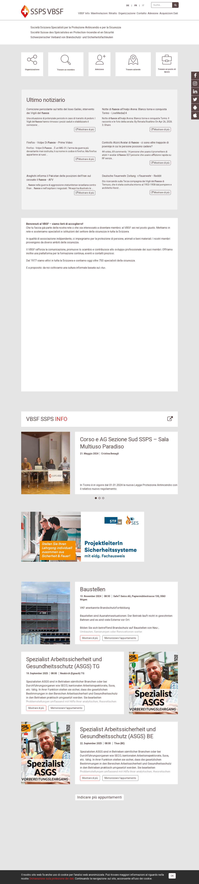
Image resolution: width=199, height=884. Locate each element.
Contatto (141, 13)
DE (127, 5)
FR (135, 5)
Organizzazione (127, 13)
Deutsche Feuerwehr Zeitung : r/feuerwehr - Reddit (131, 175)
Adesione (153, 13)
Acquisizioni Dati (169, 13)
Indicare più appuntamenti (99, 797)
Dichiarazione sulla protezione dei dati (51, 878)
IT (143, 5)
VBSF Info (84, 13)
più (85, 129)
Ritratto (113, 13)
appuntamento (120, 638)
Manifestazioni (99, 13)
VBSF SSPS (46, 419)
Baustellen (92, 589)
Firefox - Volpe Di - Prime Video (49, 142)
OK (172, 876)
